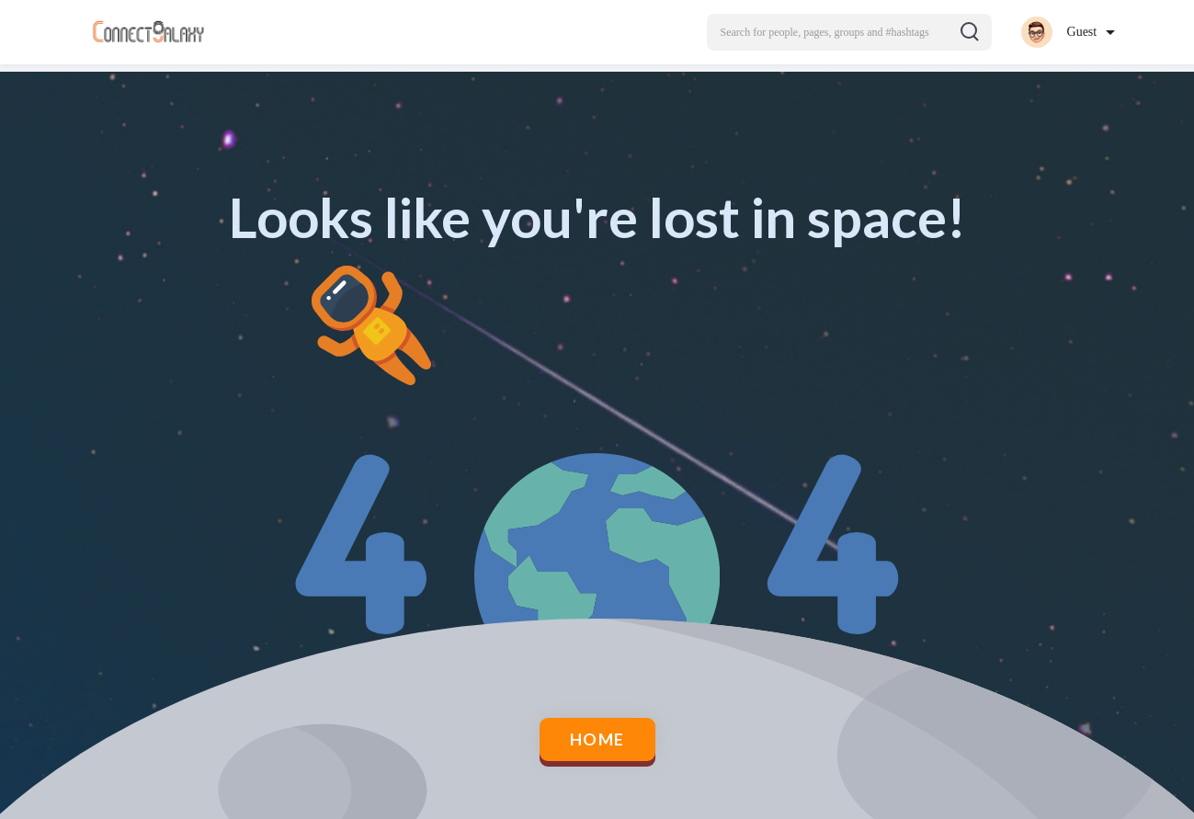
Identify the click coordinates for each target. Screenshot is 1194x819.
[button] (849, 32)
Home (597, 740)
